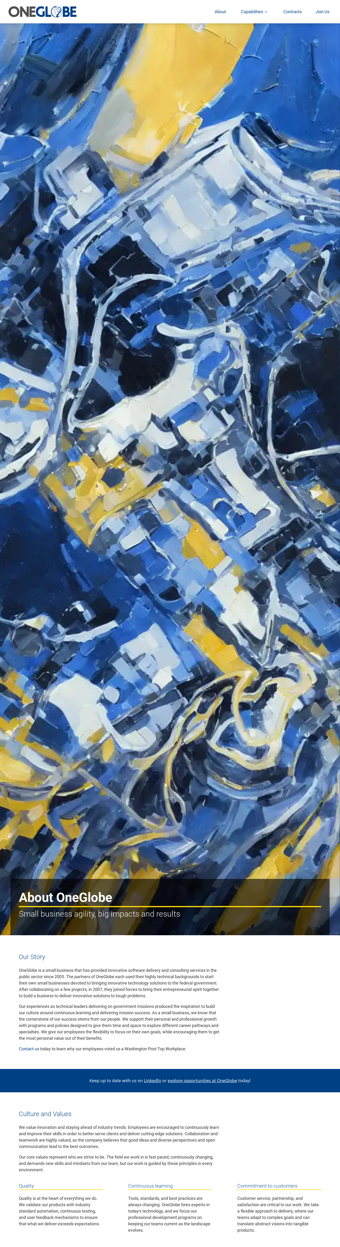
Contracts (292, 11)
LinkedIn (152, 1080)
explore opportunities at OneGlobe (202, 1080)
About (220, 11)
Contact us (29, 1048)
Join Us (322, 11)
